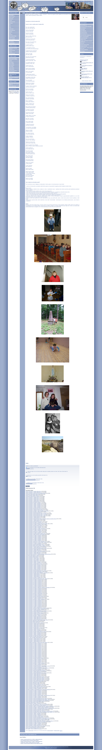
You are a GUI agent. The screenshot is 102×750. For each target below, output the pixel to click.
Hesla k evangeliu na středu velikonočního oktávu (35, 679)
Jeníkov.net (82, 43)
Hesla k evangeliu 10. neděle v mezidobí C (34, 723)
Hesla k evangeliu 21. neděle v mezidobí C (34, 692)
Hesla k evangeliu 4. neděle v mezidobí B (33, 632)
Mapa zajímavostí (12, 30)
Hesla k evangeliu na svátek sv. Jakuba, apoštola (35, 599)
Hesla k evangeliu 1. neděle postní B (32, 628)
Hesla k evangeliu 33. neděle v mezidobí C (34, 522)
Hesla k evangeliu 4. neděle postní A (32, 498)
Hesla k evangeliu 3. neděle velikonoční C (33, 553)
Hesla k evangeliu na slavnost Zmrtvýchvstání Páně (35, 493)
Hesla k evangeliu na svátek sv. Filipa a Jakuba (34, 612)
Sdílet (27, 463)
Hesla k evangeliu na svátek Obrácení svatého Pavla (35, 686)
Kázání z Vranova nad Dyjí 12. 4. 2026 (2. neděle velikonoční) (31, 741)
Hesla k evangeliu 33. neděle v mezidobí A (34, 643)
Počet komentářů (50, 730)
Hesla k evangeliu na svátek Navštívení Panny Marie (35, 721)
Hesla (10, 27)
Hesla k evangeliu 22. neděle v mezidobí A (34, 654)
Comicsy (10, 51)
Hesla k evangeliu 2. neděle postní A (32, 500)
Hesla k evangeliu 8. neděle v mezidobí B (33, 703)
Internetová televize (83, 32)
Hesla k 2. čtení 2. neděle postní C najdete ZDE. (35, 24)
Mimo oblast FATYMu (12, 36)
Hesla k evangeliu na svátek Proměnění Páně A (35, 658)
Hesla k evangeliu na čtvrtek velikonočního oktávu (35, 678)
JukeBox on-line (83, 39)
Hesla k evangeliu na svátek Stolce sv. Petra (34, 563)
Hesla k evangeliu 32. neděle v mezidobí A (34, 644)
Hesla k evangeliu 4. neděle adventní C (33, 573)
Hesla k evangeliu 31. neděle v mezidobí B (34, 581)
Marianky (10, 31)
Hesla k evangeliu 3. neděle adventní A (33, 517)
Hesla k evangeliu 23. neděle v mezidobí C (34, 535)
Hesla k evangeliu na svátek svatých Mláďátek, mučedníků (37, 572)
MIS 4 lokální (11, 66)
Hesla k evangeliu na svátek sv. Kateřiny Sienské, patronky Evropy (38, 554)
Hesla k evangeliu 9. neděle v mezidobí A (33, 713)
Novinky (10, 60)
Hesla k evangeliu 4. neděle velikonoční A (33, 675)
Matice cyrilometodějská (84, 36)
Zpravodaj (10, 23)
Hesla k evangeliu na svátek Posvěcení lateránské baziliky (37, 523)
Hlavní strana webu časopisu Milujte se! (14, 84)
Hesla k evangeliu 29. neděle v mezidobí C (34, 527)
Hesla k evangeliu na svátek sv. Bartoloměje (34, 593)
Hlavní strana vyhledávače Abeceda (13, 78)
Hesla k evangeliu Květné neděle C (32, 557)
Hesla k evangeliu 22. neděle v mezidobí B (34, 591)
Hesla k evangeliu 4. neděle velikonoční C (33, 552)
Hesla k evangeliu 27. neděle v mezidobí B (34, 585)
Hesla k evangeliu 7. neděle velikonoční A (33, 671)
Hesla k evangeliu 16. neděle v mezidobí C (34, 539)
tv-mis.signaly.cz (16, 92)
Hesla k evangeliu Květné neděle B (32, 621)
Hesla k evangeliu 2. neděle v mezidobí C (33, 568)
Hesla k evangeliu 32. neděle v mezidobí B (34, 580)
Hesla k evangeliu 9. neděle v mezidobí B (33, 607)
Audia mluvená (11, 69)
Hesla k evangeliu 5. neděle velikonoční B (33, 613)
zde (15, 91)
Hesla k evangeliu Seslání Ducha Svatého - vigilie (35, 545)
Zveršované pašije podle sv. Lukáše (32, 555)
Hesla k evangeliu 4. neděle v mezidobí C (33, 566)
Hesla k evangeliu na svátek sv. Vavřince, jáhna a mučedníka (37, 707)
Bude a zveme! (11, 17)
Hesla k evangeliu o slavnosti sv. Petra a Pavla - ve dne (36, 542)
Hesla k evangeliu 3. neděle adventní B (33, 639)
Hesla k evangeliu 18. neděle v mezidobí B (34, 597)
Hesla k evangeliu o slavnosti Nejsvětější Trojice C (35, 544)
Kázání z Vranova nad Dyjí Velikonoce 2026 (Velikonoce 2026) (31, 743)
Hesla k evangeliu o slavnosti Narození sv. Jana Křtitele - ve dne (38, 665)
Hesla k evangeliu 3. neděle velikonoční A (33, 491)
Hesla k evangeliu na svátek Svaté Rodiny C (34, 571)
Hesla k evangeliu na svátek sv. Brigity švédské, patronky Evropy (38, 695)
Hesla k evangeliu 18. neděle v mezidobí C (34, 694)
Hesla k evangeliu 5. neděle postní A (32, 497)
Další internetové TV (83, 33)
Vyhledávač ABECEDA (84, 49)
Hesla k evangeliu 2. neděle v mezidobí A (33, 507)
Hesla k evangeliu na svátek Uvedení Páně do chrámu (36, 631)
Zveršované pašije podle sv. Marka (32, 702)
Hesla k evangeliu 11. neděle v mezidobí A (34, 666)
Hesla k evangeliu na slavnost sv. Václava (33, 531)
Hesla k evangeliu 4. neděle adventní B (33, 638)
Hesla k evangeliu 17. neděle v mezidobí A (34, 659)
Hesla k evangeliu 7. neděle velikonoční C (33, 547)
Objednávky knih (12, 53)
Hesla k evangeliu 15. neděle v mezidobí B (34, 601)
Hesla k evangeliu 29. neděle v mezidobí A (34, 647)
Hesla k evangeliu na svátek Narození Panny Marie (35, 725)
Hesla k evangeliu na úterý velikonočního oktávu (35, 680)
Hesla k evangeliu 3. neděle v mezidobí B (33, 633)
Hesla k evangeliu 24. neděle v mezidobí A (34, 652)
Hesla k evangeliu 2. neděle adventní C (33, 575)
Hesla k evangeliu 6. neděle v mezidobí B (33, 629)
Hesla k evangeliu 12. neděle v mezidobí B (34, 604)
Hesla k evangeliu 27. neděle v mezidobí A (34, 649)
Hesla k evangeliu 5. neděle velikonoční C (33, 550)
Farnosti (10, 20)
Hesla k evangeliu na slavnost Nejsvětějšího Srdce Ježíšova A (37, 667)
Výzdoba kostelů (12, 37)
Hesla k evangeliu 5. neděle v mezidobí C (33, 565)
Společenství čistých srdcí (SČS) (85, 26)
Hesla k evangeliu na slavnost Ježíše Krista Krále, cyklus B (37, 578)
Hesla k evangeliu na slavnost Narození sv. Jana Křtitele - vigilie (38, 718)
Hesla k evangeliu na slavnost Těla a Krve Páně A (35, 710)
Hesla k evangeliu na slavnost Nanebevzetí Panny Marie (36, 698)
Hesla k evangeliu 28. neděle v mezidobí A (34, 648)
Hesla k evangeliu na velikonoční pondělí (33, 681)
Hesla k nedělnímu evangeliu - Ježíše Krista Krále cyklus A (37, 642)
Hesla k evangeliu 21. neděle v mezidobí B (34, 592)
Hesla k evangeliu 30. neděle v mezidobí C (34, 526)
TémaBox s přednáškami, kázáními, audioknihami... (86, 41)
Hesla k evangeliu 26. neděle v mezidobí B (34, 586)
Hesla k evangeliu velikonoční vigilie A (33, 682)
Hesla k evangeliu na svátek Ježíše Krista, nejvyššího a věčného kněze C (39, 720)
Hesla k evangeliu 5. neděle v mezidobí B (33, 630)
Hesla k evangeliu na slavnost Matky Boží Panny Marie (36, 570)
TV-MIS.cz (80, 1)
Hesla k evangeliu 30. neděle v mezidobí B (34, 582)
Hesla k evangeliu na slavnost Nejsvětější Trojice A (35, 669)
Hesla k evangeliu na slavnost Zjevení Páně (34, 508)
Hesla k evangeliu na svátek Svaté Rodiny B (34, 636)
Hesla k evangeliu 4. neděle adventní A (33, 516)
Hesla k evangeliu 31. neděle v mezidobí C (34, 524)
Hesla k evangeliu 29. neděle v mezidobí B (34, 583)
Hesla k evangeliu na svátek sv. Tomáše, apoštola (35, 663)
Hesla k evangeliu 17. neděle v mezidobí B (34, 598)
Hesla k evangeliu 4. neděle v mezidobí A (33, 505)
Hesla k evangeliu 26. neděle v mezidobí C (34, 690)
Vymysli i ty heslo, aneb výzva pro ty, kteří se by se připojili (37, 704)
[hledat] (86, 17)
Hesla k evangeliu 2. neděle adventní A (33, 519)
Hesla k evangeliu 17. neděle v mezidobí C (34, 538)
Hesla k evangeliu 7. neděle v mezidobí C (33, 562)
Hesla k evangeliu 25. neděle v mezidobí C (34, 532)
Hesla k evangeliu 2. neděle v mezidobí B (33, 634)
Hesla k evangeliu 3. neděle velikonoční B (33, 617)
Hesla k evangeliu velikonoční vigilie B (33, 620)
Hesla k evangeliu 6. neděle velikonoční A (33, 673)
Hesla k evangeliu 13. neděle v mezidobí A (34, 664)
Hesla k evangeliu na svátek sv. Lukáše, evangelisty (35, 528)
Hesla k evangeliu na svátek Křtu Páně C (33, 569)
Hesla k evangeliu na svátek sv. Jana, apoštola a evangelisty (37, 510)
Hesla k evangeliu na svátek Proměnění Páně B (35, 596)
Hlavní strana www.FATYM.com (12, 15)
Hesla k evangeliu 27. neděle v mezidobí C (34, 530)
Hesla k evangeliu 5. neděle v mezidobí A (33, 504)
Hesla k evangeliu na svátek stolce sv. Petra (34, 627)
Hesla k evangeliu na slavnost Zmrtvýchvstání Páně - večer (37, 619)
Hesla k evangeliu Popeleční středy (32, 727)
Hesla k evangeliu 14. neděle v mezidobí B (34, 602)
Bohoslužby (11, 18)
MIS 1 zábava (11, 62)
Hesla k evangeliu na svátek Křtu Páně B (33, 635)
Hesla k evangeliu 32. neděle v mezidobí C (34, 688)
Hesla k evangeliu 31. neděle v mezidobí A (34, 645)
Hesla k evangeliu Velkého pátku (32, 495)
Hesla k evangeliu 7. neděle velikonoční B (33, 610)
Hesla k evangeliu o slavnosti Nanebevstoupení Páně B (36, 611)
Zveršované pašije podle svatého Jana (33, 494)
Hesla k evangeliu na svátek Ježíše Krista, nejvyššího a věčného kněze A (39, 711)
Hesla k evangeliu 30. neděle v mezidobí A (34, 646)
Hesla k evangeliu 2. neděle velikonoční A (33, 492)
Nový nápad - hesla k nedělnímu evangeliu (34, 728)
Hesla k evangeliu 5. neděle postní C (32, 558)
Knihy (10, 33)
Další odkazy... (82, 51)
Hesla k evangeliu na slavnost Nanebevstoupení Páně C (36, 548)
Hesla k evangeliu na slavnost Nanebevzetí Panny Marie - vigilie (38, 699)
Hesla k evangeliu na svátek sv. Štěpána (33, 511)
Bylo (10, 24)
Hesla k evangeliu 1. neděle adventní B (33, 641)
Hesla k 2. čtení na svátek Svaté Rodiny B (33, 637)
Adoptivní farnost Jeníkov (84, 44)
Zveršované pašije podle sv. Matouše (33, 496)
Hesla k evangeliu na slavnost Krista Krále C (34, 521)
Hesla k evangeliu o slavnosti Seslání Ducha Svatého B (36, 608)
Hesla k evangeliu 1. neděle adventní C (33, 576)
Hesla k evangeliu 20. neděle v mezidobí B (34, 594)
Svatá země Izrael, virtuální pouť (85, 35)
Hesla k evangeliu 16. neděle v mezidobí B (34, 600)
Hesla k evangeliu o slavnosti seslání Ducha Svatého (36, 546)
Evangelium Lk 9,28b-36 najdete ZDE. (33, 21)
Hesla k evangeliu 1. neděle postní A (32, 501)
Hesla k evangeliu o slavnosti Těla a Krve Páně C (35, 719)
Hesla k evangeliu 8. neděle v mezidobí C (33, 561)
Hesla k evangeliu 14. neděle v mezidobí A (34, 662)
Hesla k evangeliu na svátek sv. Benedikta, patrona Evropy (37, 709)
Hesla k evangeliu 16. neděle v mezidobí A (34, 660)
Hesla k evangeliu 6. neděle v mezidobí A (33, 503)
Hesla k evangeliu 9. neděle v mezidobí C (33, 724)
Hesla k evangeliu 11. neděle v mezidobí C (34, 722)
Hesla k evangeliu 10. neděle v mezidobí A (34, 668)
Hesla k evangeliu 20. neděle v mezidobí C (34, 537)
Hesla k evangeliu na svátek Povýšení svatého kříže (35, 533)
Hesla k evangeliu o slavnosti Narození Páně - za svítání (36, 513)
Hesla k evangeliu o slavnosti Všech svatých (34, 525)
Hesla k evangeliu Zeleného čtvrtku (32, 556)
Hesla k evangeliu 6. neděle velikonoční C (33, 549)
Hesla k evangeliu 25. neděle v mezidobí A (34, 651)
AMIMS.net (67, 1)
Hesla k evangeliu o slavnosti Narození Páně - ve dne (36, 512)
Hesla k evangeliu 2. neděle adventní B (33, 640)
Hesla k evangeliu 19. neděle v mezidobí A (34, 657)
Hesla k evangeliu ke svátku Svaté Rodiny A (34, 687)
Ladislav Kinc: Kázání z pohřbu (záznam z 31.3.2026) (30, 742)
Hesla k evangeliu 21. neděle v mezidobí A (34, 655)
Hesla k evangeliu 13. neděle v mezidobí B (34, 603)
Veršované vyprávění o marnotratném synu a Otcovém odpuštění (38, 689)
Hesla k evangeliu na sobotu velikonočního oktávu (35, 676)
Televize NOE (82, 29)
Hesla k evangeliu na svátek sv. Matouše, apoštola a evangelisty (38, 587)
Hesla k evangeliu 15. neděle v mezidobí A (34, 661)
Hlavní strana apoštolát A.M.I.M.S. (13, 48)
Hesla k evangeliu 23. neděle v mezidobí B (34, 590)
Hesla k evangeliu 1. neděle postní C (32, 560)
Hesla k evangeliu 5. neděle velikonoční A (33, 674)
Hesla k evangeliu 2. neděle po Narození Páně (34, 509)
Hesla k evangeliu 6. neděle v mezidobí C (33, 564)
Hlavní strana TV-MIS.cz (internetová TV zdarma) (13, 59)
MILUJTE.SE (87, 1)
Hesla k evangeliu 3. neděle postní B (32, 625)
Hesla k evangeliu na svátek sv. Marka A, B (34, 614)
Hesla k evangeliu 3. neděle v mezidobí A (33, 506)
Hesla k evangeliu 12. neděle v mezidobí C (34, 543)
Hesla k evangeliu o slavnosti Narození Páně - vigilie (35, 515)
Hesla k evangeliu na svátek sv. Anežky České (34, 716)
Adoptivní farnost (12, 21)
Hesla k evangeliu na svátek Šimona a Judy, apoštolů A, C (36, 705)
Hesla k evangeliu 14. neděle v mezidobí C (34, 696)
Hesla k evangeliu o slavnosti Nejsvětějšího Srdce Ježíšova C (37, 717)
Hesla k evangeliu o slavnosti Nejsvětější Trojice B (35, 701)
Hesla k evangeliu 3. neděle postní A (32, 499)
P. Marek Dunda (30, 730)
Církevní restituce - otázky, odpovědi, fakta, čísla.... (86, 48)
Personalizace (11, 41)
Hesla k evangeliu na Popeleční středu (33, 502)
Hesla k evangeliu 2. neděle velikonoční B (33, 618)
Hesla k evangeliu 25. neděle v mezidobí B (34, 588)
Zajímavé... (11, 34)
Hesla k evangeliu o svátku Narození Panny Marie (35, 534)
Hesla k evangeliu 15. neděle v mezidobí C (34, 540)
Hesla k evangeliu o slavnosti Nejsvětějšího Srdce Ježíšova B (37, 700)
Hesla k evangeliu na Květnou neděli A (33, 683)
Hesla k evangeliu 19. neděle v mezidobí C (34, 693)
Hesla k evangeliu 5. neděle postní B (32, 623)
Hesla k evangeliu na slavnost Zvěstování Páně (34, 684)
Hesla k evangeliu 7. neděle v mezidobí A (33, 685)
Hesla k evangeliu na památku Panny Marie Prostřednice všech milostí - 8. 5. (40, 712)
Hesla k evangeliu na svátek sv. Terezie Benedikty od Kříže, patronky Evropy (40, 708)
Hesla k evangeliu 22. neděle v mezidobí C (34, 536)
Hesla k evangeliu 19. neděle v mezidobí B (34, 595)
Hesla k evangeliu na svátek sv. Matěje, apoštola (35, 609)
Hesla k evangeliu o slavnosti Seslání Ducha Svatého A (36, 670)
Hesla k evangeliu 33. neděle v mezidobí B (34, 579)
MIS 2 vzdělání (11, 63)
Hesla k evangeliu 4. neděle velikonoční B (33, 616)
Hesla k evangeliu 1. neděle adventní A (33, 520)
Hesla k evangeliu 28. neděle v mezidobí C (34, 529)
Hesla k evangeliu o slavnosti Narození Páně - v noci (35, 514)
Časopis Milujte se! (83, 25)
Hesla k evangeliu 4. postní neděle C (32, 559)
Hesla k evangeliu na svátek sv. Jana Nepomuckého (35, 551)
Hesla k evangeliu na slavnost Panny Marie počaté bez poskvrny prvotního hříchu (41, 518)
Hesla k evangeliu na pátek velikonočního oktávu (35, 677)
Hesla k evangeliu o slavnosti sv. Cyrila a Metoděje (35, 541)
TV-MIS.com (74, 1)
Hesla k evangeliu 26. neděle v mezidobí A (34, 650)
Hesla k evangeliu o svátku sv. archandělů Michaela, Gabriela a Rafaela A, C (40, 706)
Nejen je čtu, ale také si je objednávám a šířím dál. (84, 77)
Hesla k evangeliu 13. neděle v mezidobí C (34, 697)
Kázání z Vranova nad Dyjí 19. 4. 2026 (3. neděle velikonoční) (31, 739)
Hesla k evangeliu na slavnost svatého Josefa (34, 622)
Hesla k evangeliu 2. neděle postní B (32, 626)
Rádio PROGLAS (83, 30)
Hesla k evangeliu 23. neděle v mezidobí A (34, 653)
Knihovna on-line (12, 50)
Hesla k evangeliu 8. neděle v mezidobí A (33, 714)
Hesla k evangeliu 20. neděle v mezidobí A (34, 656)
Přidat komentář (56, 730)
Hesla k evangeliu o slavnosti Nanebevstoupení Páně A (36, 672)
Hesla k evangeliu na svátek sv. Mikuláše (33, 715)
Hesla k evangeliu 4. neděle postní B (32, 624)
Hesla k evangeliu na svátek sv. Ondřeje (33, 577)
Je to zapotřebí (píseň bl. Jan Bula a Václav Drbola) (30, 740)
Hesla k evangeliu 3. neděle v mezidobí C (33, 567)
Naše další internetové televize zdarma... (13, 71)
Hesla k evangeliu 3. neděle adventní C (33, 574)
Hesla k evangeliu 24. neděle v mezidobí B (34, 589)
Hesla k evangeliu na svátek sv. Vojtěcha (33, 615)
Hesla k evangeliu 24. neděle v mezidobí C (34, 691)
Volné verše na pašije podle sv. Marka (33, 726)
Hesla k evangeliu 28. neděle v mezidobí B (34, 584)
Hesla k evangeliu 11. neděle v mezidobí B (34, 605)
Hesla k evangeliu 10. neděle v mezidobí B (34, 606)
